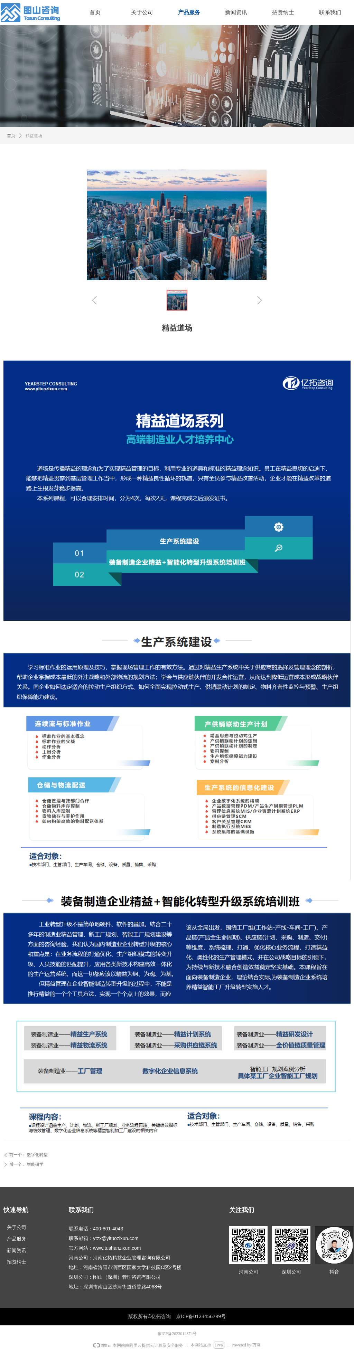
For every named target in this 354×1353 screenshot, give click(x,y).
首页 (11, 135)
